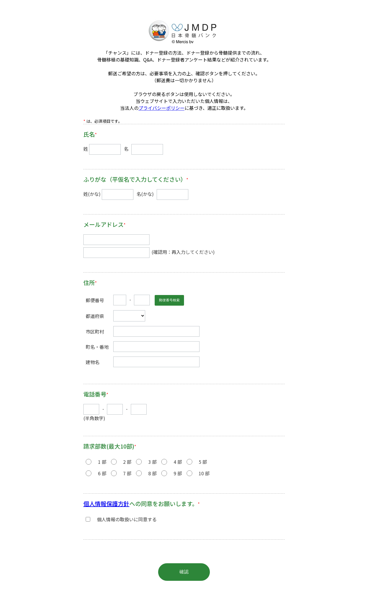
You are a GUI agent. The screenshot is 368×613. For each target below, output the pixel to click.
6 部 (102, 473)
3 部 (152, 461)
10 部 (204, 473)
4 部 (178, 461)
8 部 (152, 473)
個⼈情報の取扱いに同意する (127, 519)
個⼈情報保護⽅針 (106, 503)
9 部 (178, 473)
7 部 (127, 473)
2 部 (127, 461)
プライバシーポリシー (162, 107)
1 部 (102, 461)
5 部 (203, 461)
